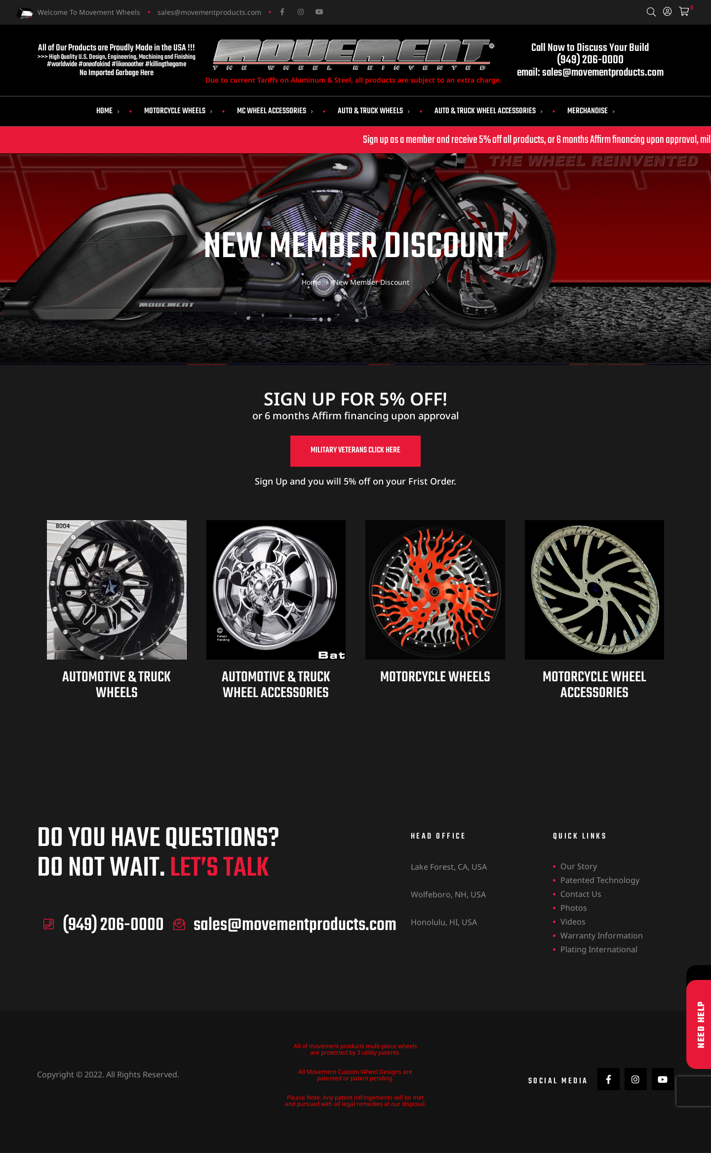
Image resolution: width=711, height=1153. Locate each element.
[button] (355, 452)
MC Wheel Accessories (275, 111)
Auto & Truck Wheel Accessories (488, 111)
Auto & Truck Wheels (374, 111)
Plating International (598, 950)
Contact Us (580, 894)
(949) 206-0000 (590, 60)
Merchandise (591, 111)
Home (107, 111)
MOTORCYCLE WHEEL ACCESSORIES (594, 686)
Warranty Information (601, 936)
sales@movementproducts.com (209, 12)
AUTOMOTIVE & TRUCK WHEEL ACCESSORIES (276, 686)
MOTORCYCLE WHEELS (435, 678)
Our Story (578, 867)
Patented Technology (599, 881)
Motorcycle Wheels (178, 111)
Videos (573, 922)
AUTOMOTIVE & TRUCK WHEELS (116, 686)
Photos (573, 908)
